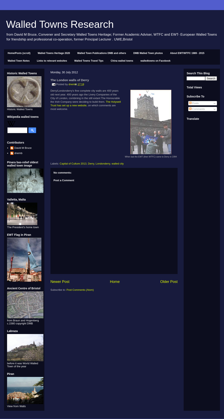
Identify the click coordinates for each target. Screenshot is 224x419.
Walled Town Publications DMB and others (101, 53)
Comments (197, 109)
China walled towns (122, 60)
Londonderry (103, 163)
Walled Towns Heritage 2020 (54, 53)
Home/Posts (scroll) (19, 53)
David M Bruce (22, 147)
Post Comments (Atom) (80, 289)
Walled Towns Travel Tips (88, 60)
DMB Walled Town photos (148, 53)
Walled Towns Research (60, 24)
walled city (118, 163)
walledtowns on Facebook (155, 60)
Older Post (169, 282)
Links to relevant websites (52, 60)
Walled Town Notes (19, 60)
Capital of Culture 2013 (73, 163)
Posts (194, 103)
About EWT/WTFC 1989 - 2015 (187, 53)
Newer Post (59, 282)
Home (115, 282)
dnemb (18, 153)
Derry (91, 163)
